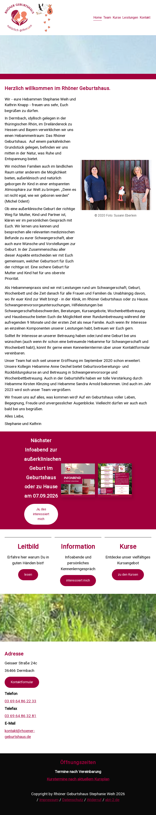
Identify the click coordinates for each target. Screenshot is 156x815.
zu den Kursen (128, 574)
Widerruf (94, 799)
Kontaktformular (22, 682)
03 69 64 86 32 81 (20, 716)
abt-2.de (112, 799)
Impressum (48, 799)
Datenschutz (72, 799)
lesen (28, 574)
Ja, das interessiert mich (41, 514)
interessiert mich (78, 580)
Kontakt (145, 17)
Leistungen (130, 17)
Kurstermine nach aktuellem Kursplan (78, 779)
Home (97, 17)
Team (107, 17)
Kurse (117, 17)
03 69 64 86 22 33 (20, 701)
